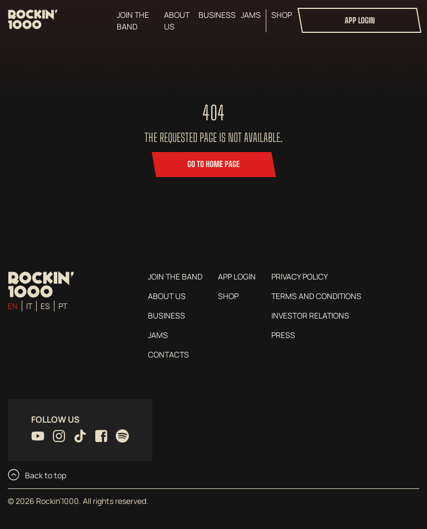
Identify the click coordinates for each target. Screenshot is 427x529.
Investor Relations (310, 315)
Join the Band (133, 20)
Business (217, 14)
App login (360, 20)
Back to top (37, 475)
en (13, 306)
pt (62, 306)
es (45, 306)
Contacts (168, 354)
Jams (251, 14)
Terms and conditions (316, 296)
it (29, 306)
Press (283, 335)
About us (177, 20)
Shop (281, 14)
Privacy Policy (299, 276)
